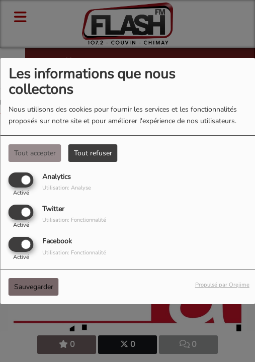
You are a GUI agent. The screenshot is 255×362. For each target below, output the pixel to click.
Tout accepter (35, 153)
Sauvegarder (33, 287)
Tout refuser (93, 153)
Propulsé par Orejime (222, 285)
